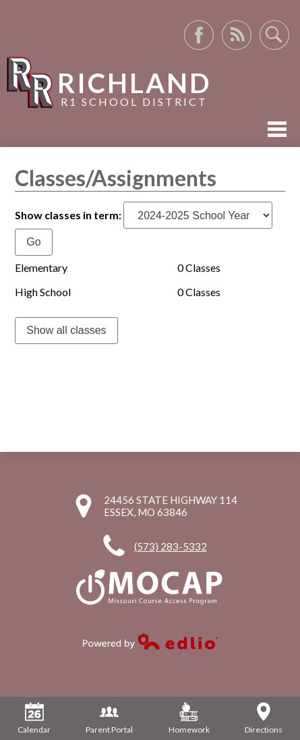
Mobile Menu (277, 129)
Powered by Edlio (150, 641)
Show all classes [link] (66, 330)
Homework (189, 718)
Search (274, 35)
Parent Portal (109, 718)
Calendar (34, 718)
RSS (236, 35)
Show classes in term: (68, 214)
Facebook (199, 35)
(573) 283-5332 (170, 546)
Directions (263, 718)
